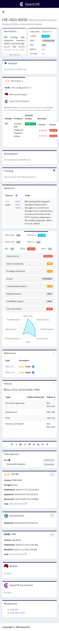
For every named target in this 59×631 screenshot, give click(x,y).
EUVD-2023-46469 (18, 204)
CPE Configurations (18, 87)
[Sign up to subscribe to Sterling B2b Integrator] (49, 464)
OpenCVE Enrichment (17, 101)
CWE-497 (14, 609)
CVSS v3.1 (36, 235)
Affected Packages (16, 94)
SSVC (46, 248)
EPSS (27, 248)
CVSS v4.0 (13, 235)
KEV (9, 248)
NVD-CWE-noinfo (17, 612)
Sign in (7, 176)
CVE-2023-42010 (14, 19)
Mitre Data (14, 80)
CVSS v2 (34, 242)
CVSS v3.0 (13, 242)
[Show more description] (14, 55)
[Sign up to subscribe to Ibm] (49, 460)
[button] (3, 12)
